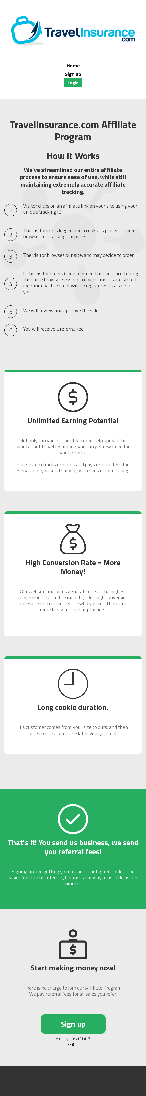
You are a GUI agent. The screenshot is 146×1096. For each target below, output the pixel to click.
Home (73, 65)
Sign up (73, 74)
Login (73, 82)
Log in (73, 1043)
